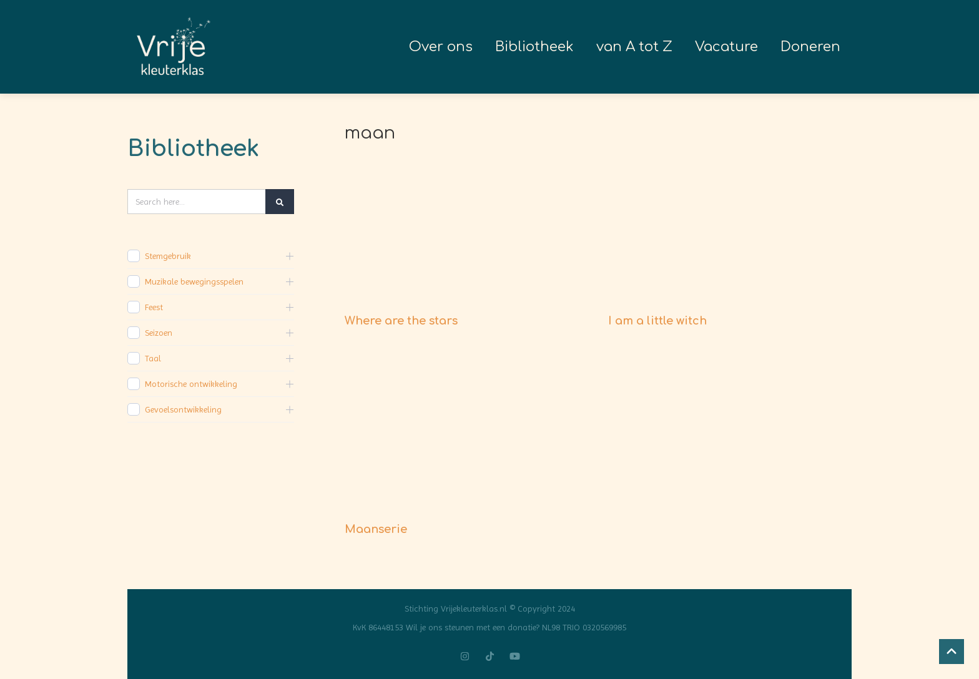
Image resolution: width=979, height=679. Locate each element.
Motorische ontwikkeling (191, 384)
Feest (154, 307)
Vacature (726, 46)
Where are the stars (401, 321)
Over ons (441, 46)
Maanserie (376, 529)
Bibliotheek (534, 46)
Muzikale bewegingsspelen (194, 281)
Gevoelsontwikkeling (183, 409)
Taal (153, 358)
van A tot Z (634, 46)
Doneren (810, 46)
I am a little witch (657, 321)
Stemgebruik (168, 256)
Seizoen (158, 333)
